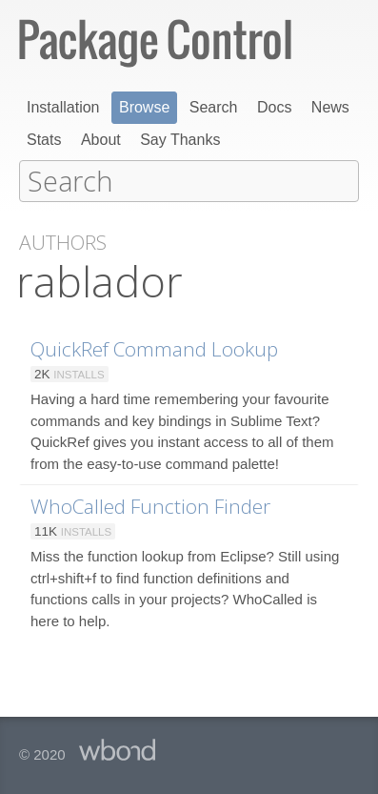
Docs (274, 107)
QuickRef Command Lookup (154, 348)
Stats (44, 140)
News (330, 107)
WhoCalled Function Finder (150, 505)
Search (213, 107)
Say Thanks (180, 140)
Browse (144, 107)
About (101, 140)
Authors (63, 242)
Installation (63, 107)
